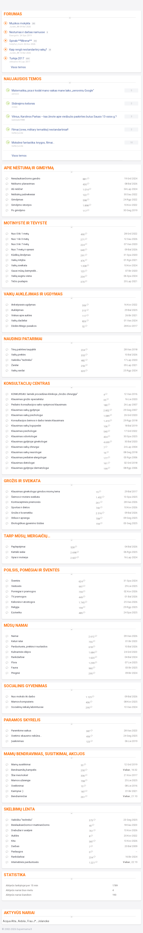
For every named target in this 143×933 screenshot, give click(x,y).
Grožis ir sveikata (22, 481)
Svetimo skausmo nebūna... (24, 735)
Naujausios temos (22, 79)
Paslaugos (14, 851)
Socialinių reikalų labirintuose (24, 707)
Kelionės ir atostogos (20, 602)
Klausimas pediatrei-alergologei (26, 457)
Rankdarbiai (15, 657)
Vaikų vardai (15, 370)
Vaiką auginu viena (19, 276)
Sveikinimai (15, 785)
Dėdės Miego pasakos (21, 326)
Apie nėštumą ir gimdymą (29, 168)
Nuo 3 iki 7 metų (17, 244)
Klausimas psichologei (21, 431)
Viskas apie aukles (19, 315)
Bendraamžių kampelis (21, 770)
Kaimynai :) (14, 791)
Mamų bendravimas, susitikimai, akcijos (44, 754)
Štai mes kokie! (17, 775)
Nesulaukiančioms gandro (23, 178)
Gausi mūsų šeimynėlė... (22, 271)
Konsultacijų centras (27, 383)
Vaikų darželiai (16, 320)
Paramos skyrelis (22, 720)
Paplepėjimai (15, 546)
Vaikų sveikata (16, 265)
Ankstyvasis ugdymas (21, 304)
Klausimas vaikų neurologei (23, 452)
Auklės (12, 835)
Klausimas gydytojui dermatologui (27, 468)
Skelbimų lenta (19, 809)
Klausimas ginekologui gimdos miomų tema (33, 491)
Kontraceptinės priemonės (23, 502)
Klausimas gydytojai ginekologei (26, 441)
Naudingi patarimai (23, 339)
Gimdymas (14, 199)
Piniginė (13, 673)
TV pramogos (16, 596)
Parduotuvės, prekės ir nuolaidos (26, 646)
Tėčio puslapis (16, 281)
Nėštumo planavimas (20, 183)
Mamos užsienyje (18, 780)
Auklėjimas (14, 310)
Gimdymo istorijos (19, 205)
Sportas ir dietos (18, 507)
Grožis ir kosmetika (19, 512)
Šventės (13, 580)
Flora (11, 662)
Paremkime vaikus (18, 730)
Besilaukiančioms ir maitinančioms (27, 825)
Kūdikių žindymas (18, 255)
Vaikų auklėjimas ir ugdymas (33, 294)
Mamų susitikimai (18, 764)
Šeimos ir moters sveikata (23, 497)
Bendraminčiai (16, 796)
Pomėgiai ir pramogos (21, 591)
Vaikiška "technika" (19, 360)
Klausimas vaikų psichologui (24, 415)
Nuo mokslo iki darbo (20, 696)
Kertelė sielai (15, 552)
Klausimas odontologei (21, 436)
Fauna (12, 667)
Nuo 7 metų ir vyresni (20, 249)
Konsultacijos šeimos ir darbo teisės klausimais (35, 420)
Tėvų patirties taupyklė (21, 349)
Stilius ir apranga (18, 518)
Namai (12, 636)
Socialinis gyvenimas (25, 686)
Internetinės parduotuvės (22, 862)
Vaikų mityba (15, 260)
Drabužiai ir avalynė (19, 830)
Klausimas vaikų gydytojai (23, 410)
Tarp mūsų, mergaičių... (27, 536)
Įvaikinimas (15, 741)
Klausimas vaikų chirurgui (22, 447)
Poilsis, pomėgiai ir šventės (32, 570)
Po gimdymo (15, 210)
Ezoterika (14, 612)
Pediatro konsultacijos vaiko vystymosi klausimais (36, 404)
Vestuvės (13, 586)
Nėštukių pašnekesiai (20, 194)
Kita (10, 841)
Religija (12, 607)
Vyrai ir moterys (17, 557)
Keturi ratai (14, 641)
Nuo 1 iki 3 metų (17, 239)
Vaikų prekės (16, 354)
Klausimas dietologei (20, 463)
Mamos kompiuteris (19, 701)
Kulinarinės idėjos (18, 652)
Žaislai (12, 365)
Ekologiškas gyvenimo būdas (25, 523)
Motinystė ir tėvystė (25, 223)
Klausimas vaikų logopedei (23, 425)
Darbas (12, 846)
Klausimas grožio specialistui (25, 399)
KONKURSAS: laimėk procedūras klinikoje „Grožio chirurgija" (42, 394)
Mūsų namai (16, 625)
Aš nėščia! (14, 189)
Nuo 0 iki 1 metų (17, 233)
